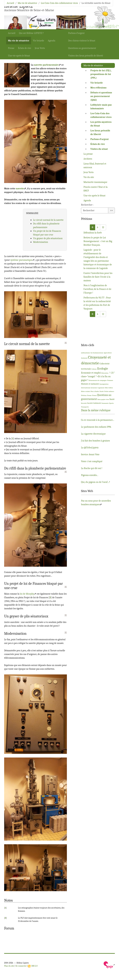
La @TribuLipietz (90, 447)
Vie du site (88, 177)
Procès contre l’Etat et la (95, 189)
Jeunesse (94, 388)
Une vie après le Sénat (19, 55)
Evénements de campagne (98, 380)
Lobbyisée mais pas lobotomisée (101, 106)
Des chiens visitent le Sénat (81, 40)
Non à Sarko (95, 391)
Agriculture (108, 353)
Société (90, 403)
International (85, 388)
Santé (111, 399)
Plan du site (9, 966)
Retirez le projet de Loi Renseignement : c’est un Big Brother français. (97, 241)
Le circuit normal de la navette (48, 220)
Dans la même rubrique (96, 410)
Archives (87, 158)
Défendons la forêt (92, 232)
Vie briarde (38, 40)
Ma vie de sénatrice (18, 40)
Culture (94, 369)
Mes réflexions (98, 87)
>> (111, 210)
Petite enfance (109, 391)
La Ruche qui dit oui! (91, 468)
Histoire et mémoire (90, 384)
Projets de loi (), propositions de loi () (101, 74)
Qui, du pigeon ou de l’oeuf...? (95, 482)
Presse (11, 48)
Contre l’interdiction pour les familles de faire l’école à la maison (97, 277)
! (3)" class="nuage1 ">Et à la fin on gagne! (98, 376)
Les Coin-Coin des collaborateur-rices (59, 3)
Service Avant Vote (90, 454)
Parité (102, 391)
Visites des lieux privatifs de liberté (85, 55)
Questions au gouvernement (82, 48)
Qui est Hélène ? (31, 33)
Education (104, 373)
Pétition (84, 395)
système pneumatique (21, 260)
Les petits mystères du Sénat (100, 124)
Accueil (11, 33)
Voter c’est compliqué (91, 461)
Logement (101, 388)
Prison (94, 395)
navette (20, 188)
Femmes (110, 380)
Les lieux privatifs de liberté (100, 132)
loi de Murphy (27, 593)
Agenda (51, 40)
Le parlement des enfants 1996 (96, 427)
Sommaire (105, 403)
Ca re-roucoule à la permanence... (97, 420)
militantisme (85, 353)
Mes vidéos (109, 388)
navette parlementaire (46, 64)
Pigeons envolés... (89, 475)
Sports (111, 403)
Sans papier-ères (103, 399)
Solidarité (97, 403)
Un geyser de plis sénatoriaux (47, 238)
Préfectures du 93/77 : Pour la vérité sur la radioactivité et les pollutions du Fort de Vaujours (97, 303)
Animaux (84, 358)
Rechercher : (87, 204)
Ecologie (102, 368)
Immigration (103, 384)
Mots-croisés (85, 391)
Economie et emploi (91, 372)
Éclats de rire (24, 48)
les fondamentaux (97, 353)
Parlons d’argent (76, 33)
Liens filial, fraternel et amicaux (94, 165)
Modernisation (40, 242)
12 (103, 227)
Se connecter (21, 966)
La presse (88, 154)
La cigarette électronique (93, 433)
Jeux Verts (40, 48)
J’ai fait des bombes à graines (95, 440)
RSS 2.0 (33, 966)
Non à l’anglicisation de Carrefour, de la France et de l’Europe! (97, 289)
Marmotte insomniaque (95, 182)
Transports (85, 407)
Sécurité (84, 403)
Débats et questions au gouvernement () (101, 96)
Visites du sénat (99, 149)
